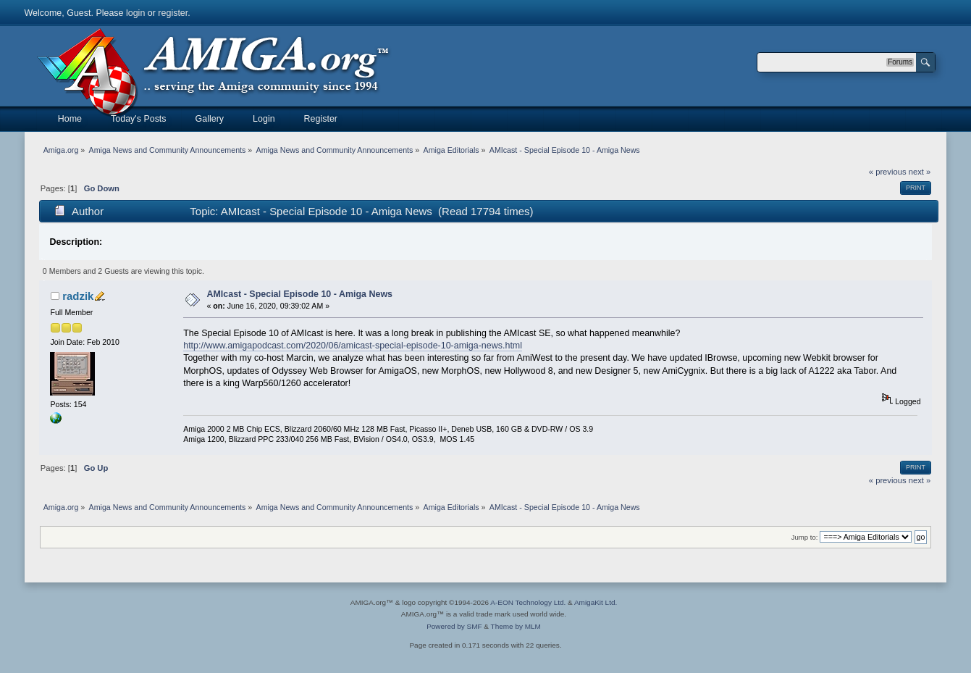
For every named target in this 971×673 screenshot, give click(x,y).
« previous (888, 171)
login (135, 13)
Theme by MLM (516, 626)
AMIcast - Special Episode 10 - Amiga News (299, 294)
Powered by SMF (454, 626)
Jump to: (804, 537)
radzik (77, 296)
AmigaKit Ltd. (595, 602)
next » (920, 171)
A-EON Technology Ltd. (528, 602)
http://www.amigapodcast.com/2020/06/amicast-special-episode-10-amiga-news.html (352, 345)
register (173, 13)
